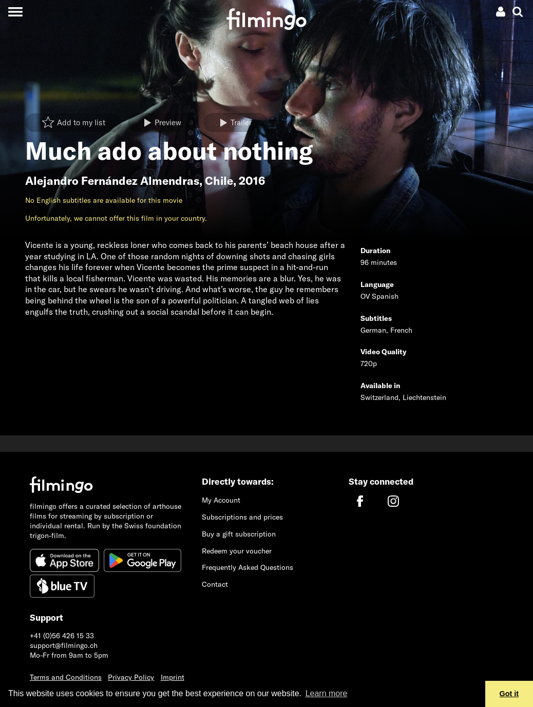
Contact (215, 584)
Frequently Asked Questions (247, 567)
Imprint (172, 677)
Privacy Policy (131, 677)
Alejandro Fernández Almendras (112, 181)
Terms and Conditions (66, 677)
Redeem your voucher (237, 551)
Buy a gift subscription (239, 534)
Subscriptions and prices (242, 517)
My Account (221, 500)
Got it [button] (509, 694)
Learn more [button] (327, 693)
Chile (219, 181)
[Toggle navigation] (15, 11)
